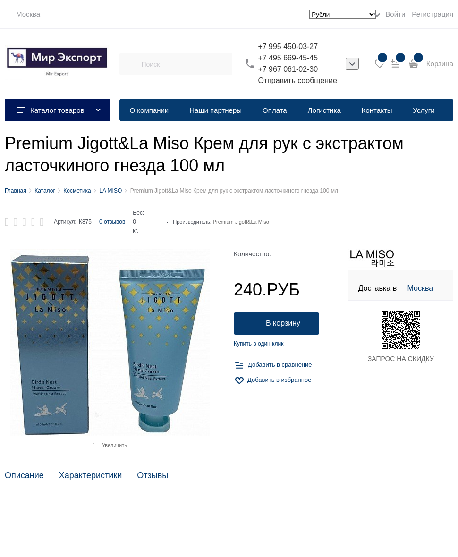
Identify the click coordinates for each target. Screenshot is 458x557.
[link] (22, 14)
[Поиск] (130, 63)
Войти (395, 14)
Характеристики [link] (90, 475)
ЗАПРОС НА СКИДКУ (401, 359)
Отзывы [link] (152, 475)
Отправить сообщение (297, 80)
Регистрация (432, 14)
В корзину (283, 323)
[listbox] (352, 64)
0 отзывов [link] (112, 222)
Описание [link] (24, 475)
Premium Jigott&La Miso (241, 222)
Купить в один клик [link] (258, 343)
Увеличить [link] (114, 445)
